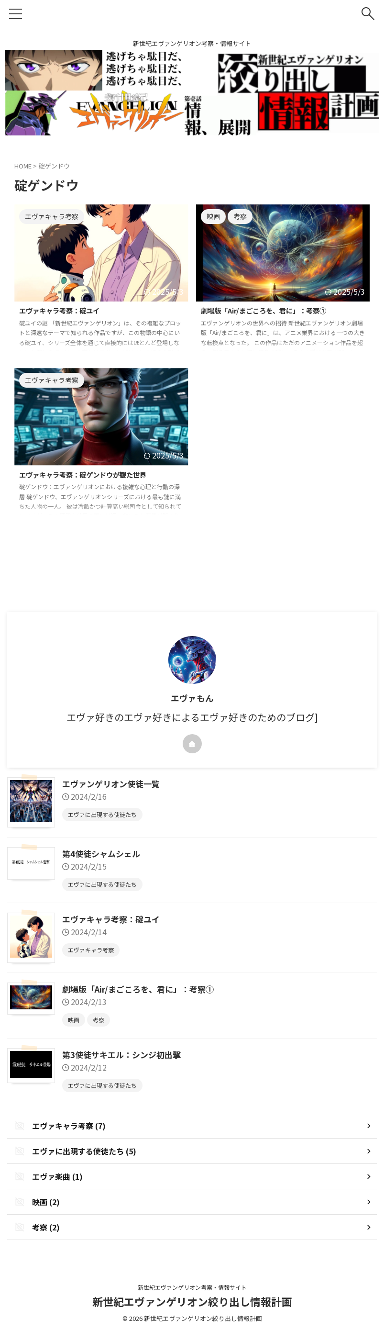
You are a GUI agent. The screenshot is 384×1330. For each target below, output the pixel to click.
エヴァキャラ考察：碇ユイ (65, 311)
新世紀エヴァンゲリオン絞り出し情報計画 (192, 1299)
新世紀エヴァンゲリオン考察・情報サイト (192, 1285)
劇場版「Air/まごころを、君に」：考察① (272, 311)
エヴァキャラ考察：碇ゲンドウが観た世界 (92, 475)
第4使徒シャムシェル (103, 852)
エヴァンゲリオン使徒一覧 (113, 783)
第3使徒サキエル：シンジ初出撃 (125, 1052)
